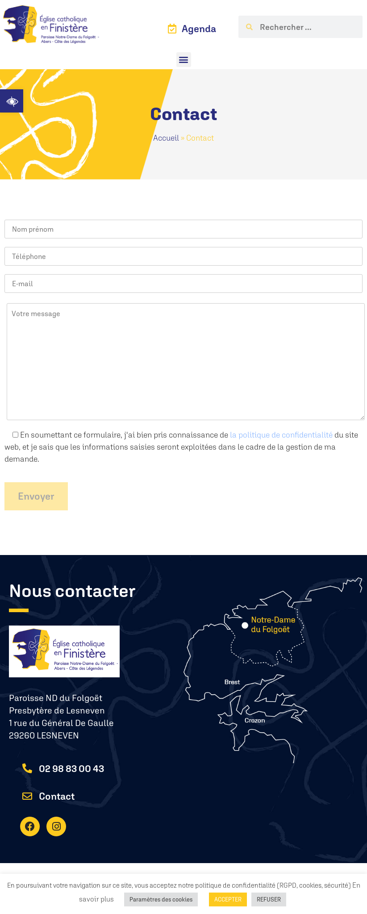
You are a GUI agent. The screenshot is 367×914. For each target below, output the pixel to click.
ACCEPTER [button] (228, 899)
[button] (11, 101)
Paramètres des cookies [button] (160, 899)
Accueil (166, 137)
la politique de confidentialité (281, 434)
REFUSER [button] (269, 899)
